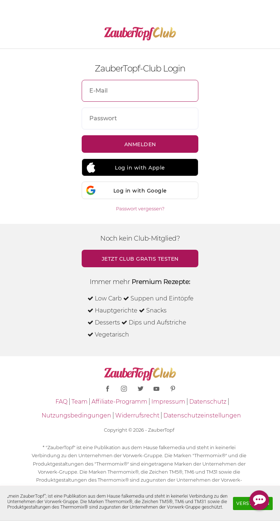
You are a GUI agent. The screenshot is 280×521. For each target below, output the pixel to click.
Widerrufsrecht (137, 415)
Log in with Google (140, 190)
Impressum (168, 401)
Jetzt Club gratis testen (140, 259)
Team (79, 401)
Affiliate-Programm (119, 401)
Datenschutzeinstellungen (202, 415)
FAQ (61, 401)
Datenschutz (207, 401)
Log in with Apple (140, 167)
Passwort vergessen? (140, 208)
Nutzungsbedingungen (76, 415)
